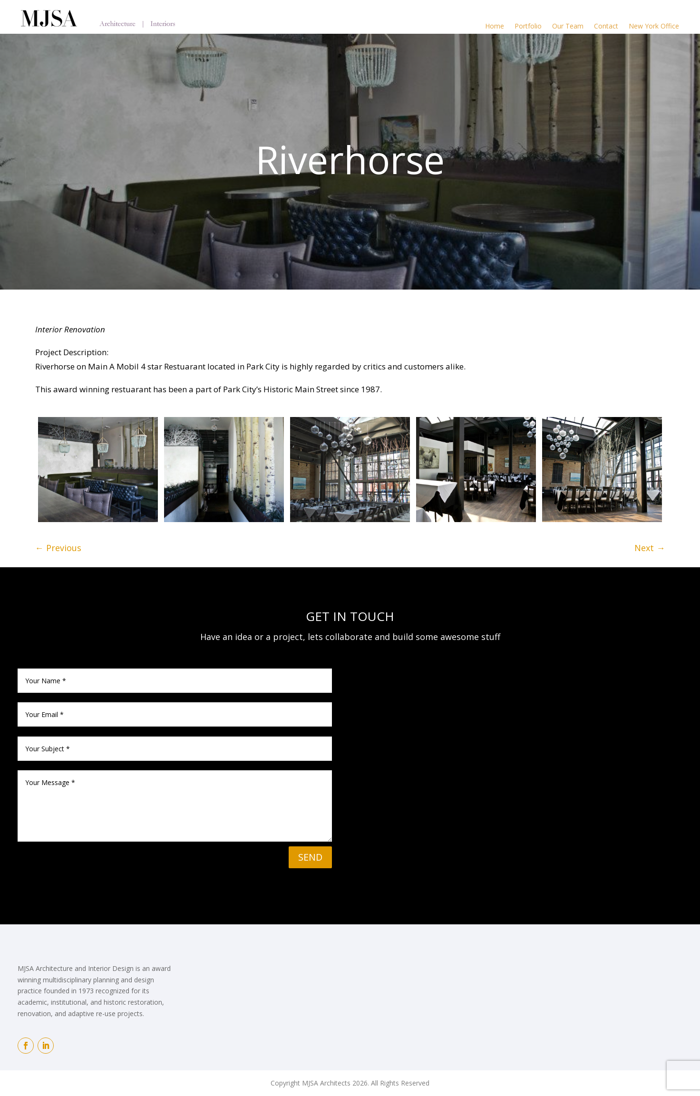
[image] (98, 469)
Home (494, 25)
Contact (606, 25)
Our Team (567, 25)
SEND (310, 857)
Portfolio (528, 25)
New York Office (654, 25)
